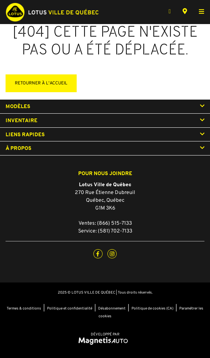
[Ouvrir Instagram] (112, 253)
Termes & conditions (24, 308)
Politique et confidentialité (69, 308)
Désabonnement (112, 308)
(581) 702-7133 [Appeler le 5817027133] (115, 231)
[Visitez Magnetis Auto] (105, 341)
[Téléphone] (170, 12)
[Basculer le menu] (198, 12)
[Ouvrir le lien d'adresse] (105, 200)
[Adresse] (185, 12)
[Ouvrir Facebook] (98, 253)
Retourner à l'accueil (41, 83)
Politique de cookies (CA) (152, 308)
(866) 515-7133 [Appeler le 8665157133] (114, 223)
